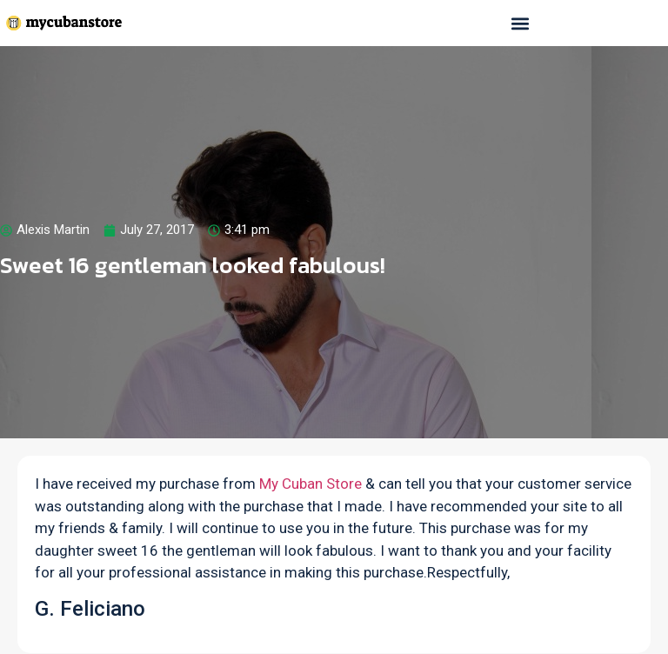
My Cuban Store (310, 483)
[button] (519, 23)
